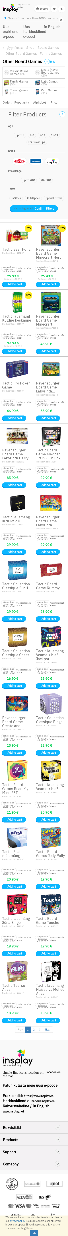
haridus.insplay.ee (43, 1101)
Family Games (51, 53)
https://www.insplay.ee (38, 1096)
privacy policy (17, 1221)
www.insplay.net (13, 1111)
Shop (30, 47)
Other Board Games (21, 53)
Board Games (48, 47)
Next (48, 1029)
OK (34, 1232)
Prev (20, 1029)
